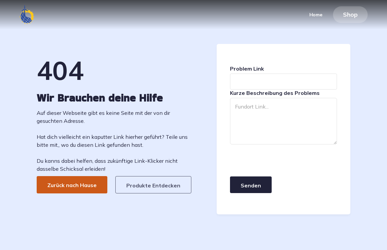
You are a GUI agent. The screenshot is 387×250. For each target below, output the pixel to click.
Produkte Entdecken (153, 185)
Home (315, 15)
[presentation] (280, 161)
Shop (350, 14)
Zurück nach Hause (72, 185)
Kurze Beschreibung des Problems (275, 93)
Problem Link (247, 68)
